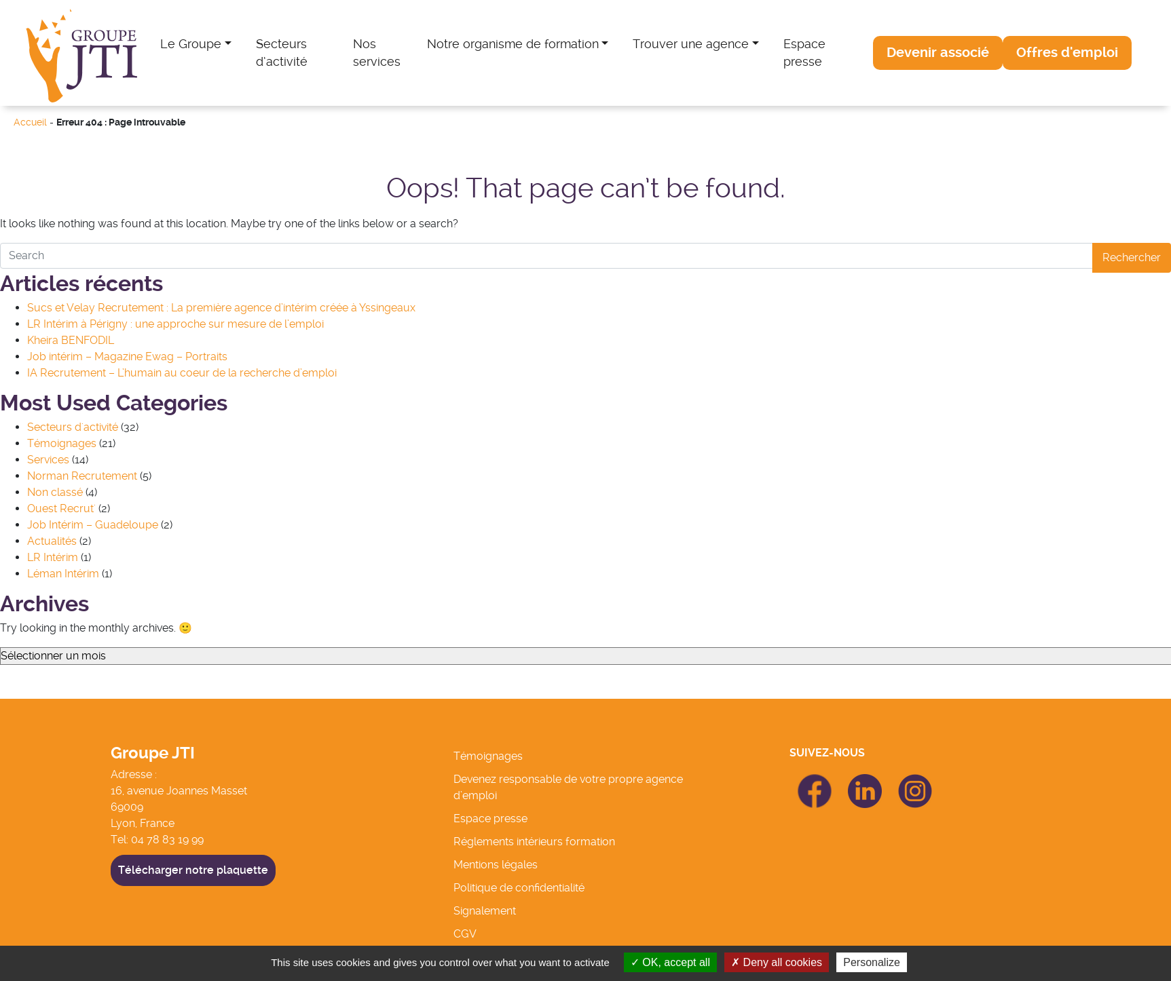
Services (48, 459)
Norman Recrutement (82, 475)
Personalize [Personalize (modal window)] (871, 962)
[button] (938, 53)
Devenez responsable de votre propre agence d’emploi (568, 787)
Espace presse (804, 53)
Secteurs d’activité (282, 53)
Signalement (484, 910)
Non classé (55, 492)
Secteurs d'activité (72, 427)
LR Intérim (52, 557)
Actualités (52, 541)
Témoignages (61, 443)
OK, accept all (670, 962)
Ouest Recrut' (61, 508)
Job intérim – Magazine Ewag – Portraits (127, 356)
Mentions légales (495, 864)
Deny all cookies (776, 962)
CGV (465, 933)
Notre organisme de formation (513, 44)
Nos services (377, 53)
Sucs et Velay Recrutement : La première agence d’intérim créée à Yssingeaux (221, 307)
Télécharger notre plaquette (193, 870)
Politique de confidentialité (518, 887)
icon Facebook (814, 779)
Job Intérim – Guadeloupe (92, 524)
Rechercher (1131, 257)
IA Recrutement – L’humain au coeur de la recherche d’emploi (182, 372)
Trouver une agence (691, 44)
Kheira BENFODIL (70, 340)
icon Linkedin (865, 781)
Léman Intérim (63, 573)
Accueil (30, 122)
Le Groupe (190, 44)
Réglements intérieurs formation (534, 841)
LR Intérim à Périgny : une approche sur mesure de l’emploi (175, 324)
